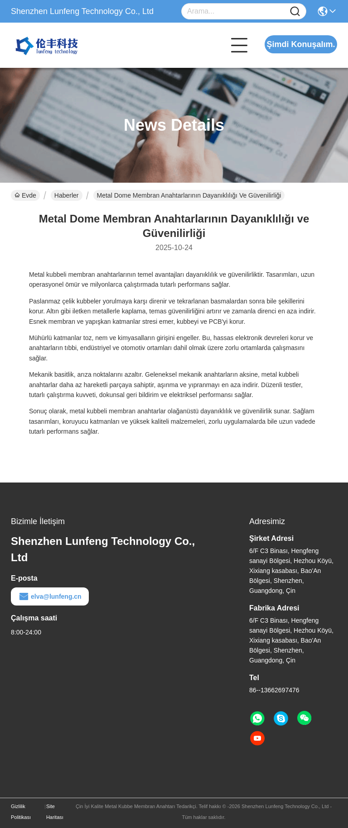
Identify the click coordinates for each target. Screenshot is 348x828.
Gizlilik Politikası (21, 812)
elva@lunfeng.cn (50, 596)
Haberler (66, 195)
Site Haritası (54, 812)
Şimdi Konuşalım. (300, 44)
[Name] (295, 11)
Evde (25, 195)
